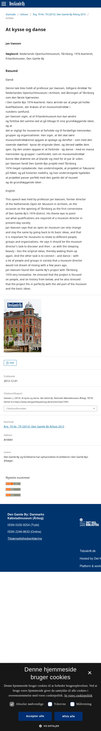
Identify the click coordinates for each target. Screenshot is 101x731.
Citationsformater (16, 408)
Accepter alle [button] (35, 716)
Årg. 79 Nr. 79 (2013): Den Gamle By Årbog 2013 (59, 14)
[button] (50, 726)
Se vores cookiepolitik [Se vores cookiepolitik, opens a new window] (78, 695)
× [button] (89, 674)
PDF (11, 363)
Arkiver (24, 14)
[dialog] (50, 697)
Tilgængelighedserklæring (25, 538)
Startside (11, 14)
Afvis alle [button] (68, 716)
